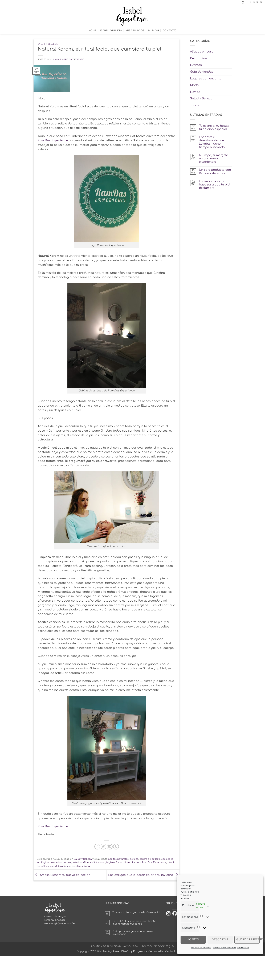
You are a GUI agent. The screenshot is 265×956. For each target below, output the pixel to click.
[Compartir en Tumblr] (116, 846)
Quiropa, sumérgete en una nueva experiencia (213, 158)
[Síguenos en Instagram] (254, 2)
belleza (134, 859)
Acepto (193, 939)
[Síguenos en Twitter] (257, 2)
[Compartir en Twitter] (103, 846)
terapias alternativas (70, 866)
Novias (195, 92)
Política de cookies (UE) (158, 946)
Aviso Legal (131, 946)
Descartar (220, 939)
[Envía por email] (110, 846)
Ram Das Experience (53, 140)
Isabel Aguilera (111, 30)
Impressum (243, 947)
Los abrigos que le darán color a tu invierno (144, 875)
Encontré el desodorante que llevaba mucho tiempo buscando (212, 142)
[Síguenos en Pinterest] (261, 2)
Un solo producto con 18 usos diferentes (215, 171)
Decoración (198, 58)
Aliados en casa (202, 51)
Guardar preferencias (248, 939)
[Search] (243, 2)
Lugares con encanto (205, 78)
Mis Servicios (135, 30)
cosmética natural (60, 862)
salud (53, 866)
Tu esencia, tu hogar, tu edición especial (214, 127)
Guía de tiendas (201, 71)
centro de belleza (150, 859)
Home (92, 30)
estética (77, 862)
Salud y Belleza (48, 44)
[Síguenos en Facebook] (251, 2)
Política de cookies (201, 947)
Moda (194, 85)
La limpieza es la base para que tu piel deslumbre (214, 184)
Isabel (81, 59)
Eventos (196, 65)
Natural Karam (132, 862)
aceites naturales (118, 859)
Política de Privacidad (224, 947)
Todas (194, 105)
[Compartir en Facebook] (97, 846)
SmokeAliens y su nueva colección (62, 875)
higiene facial (114, 862)
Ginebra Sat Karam (94, 862)
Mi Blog (153, 30)
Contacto (170, 30)
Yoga (87, 866)
